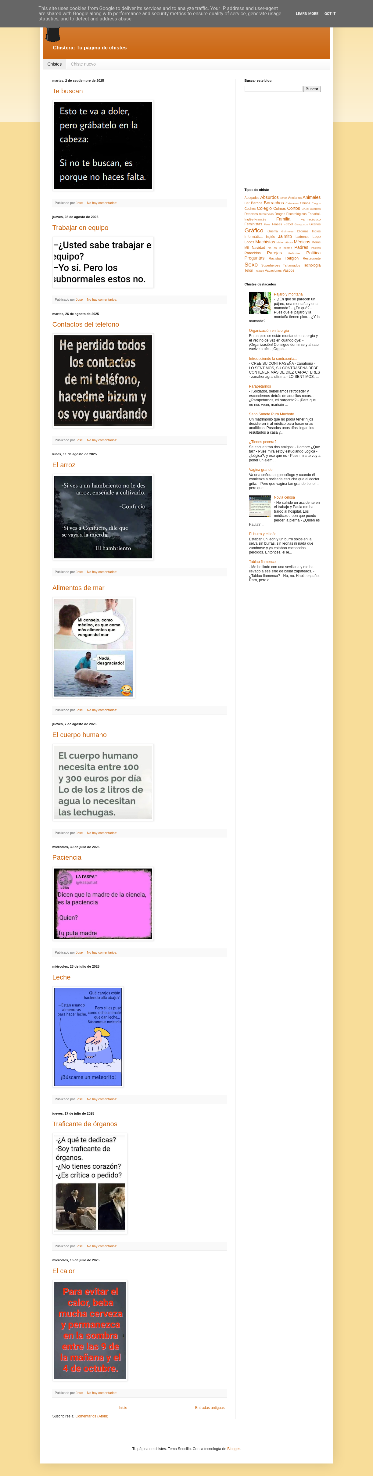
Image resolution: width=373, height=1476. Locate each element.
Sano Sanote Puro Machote (271, 414)
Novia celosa (284, 497)
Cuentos (315, 208)
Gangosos (301, 224)
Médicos (302, 241)
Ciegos (316, 203)
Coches (250, 208)
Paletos (316, 247)
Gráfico (254, 230)
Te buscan (67, 91)
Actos (283, 197)
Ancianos (295, 197)
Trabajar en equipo (80, 227)
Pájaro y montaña (288, 294)
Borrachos (274, 202)
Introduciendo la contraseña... (273, 358)
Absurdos (269, 197)
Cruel (305, 208)
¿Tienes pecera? (263, 442)
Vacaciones (273, 270)
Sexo (251, 264)
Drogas (279, 214)
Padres (301, 247)
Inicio (123, 1408)
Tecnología (312, 265)
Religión (292, 258)
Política (313, 252)
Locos (249, 242)
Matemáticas (284, 242)
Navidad (258, 247)
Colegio (264, 208)
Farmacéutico (311, 219)
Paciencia (66, 857)
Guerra (272, 231)
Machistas (265, 241)
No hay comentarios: (102, 203)
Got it (330, 14)
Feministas (253, 224)
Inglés (270, 236)
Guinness (287, 231)
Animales (312, 197)
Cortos (293, 208)
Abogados (252, 197)
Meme (316, 242)
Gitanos (315, 224)
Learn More (307, 14)
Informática (254, 237)
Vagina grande (261, 470)
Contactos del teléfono (85, 324)
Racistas (275, 258)
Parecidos (253, 253)
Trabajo (259, 270)
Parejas (274, 252)
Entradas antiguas (210, 1408)
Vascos (288, 270)
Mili (247, 247)
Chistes (55, 64)
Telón (249, 270)
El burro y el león (263, 534)
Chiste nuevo (83, 64)
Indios (316, 231)
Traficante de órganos (84, 1124)
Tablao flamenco (262, 562)
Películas (294, 253)
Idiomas (303, 231)
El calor (63, 1271)
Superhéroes (270, 265)
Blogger (233, 1449)
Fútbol (288, 224)
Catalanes (292, 203)
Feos (267, 224)
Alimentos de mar (78, 588)
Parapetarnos (260, 386)
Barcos (256, 203)
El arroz (64, 465)
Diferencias (266, 214)
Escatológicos (296, 214)
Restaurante (312, 258)
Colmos (279, 208)
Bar (247, 203)
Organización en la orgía (269, 330)
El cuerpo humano (79, 735)
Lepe (317, 237)
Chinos (305, 203)
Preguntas (255, 258)
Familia (283, 219)
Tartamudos (291, 265)
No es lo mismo (280, 247)
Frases (277, 224)
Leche (61, 977)
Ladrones (302, 236)
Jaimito (285, 236)
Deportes (251, 214)
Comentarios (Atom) (92, 1416)
